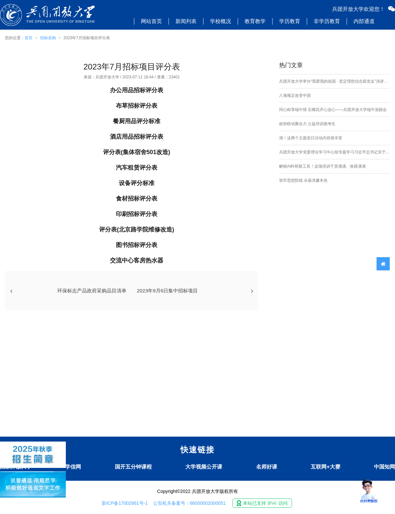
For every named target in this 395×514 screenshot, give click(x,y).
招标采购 (48, 38)
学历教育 (289, 21)
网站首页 (151, 21)
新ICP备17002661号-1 (125, 503)
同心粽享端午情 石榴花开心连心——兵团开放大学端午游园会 (333, 109)
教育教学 (255, 21)
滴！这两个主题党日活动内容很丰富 (310, 138)
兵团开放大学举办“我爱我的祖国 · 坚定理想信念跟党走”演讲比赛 (334, 81)
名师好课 (266, 467)
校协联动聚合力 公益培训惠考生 (307, 124)
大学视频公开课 (203, 467)
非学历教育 (327, 21)
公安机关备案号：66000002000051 (189, 503)
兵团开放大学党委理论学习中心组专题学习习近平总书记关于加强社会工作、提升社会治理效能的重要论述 (334, 152)
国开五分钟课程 (133, 467)
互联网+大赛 (325, 467)
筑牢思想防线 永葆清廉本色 (303, 180)
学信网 (73, 467)
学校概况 (220, 21)
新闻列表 (186, 21)
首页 (29, 38)
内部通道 (364, 21)
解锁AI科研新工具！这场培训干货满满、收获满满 (322, 166)
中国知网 (384, 467)
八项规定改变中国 (295, 95)
